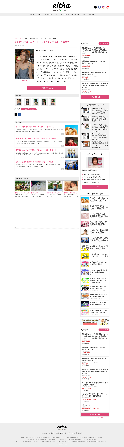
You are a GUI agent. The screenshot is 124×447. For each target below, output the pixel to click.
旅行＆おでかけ (75, 14)
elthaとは (44, 433)
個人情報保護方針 (61, 433)
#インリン (24, 109)
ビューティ (48, 14)
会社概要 (51, 433)
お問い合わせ (71, 433)
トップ (32, 14)
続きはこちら (96, 97)
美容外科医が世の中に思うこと (93, 182)
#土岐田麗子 (32, 109)
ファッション (65, 14)
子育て (85, 14)
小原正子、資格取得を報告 (92, 174)
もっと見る (96, 186)
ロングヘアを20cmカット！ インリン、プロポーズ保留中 (42, 42)
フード (56, 14)
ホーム (16, 38)
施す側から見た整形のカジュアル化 (94, 179)
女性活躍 (91, 14)
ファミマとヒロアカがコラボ (92, 177)
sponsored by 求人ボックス (103, 100)
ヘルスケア (39, 14)
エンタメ (22, 38)
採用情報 (80, 433)
